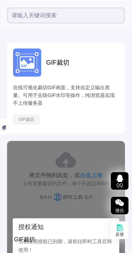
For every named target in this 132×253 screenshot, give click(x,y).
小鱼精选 (12, 97)
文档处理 (12, 167)
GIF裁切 (79, 119)
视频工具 (12, 115)
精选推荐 (10, 64)
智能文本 (12, 220)
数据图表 (12, 203)
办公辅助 (12, 238)
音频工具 (12, 132)
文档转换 (12, 185)
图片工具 (12, 150)
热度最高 (12, 81)
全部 (6, 48)
